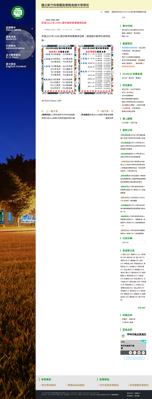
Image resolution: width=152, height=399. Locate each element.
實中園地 (137, 33)
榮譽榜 (57, 20)
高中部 (124, 78)
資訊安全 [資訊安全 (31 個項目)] (135, 291)
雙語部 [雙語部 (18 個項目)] (133, 297)
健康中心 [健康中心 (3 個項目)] (135, 254)
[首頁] (101, 12)
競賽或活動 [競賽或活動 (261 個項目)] (127, 288)
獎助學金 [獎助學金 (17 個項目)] (130, 284)
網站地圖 (137, 396)
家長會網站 (136, 108)
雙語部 (138, 78)
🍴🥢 (139, 63)
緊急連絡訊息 (115, 394)
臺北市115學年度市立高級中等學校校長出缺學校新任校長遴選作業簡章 (132, 145)
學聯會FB (137, 393)
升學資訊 (125, 54)
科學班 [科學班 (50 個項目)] (140, 284)
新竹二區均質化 (128, 92)
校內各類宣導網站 (109, 385)
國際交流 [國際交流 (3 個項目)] (125, 260)
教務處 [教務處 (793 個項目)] (139, 269)
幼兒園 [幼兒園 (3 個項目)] (133, 266)
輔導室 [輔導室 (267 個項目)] (128, 294)
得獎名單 (48, 20)
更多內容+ (142, 307)
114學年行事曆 (127, 322)
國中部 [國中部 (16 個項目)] (131, 257)
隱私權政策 (130, 396)
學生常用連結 (49, 385)
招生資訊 (142, 47)
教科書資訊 (136, 51)
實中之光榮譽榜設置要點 (131, 57)
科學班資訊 (126, 51)
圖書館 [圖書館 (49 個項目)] (135, 260)
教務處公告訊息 (50, 30)
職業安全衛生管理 (128, 111)
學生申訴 (125, 89)
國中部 (131, 78)
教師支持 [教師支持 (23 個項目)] (136, 272)
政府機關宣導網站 (139, 385)
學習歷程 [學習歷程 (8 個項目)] (138, 263)
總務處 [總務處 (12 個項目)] (125, 291)
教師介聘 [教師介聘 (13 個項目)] (126, 272)
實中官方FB (130, 393)
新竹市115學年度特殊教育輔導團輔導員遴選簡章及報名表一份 (132, 208)
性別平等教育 (135, 89)
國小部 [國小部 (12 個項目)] (140, 257)
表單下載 (134, 122)
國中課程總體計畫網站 (130, 98)
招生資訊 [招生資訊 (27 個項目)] (129, 269)
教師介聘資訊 (127, 63)
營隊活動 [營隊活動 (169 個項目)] (134, 281)
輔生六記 (125, 36)
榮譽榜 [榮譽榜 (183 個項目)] (128, 278)
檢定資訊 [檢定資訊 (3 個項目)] (138, 278)
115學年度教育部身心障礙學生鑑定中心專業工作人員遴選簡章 (132, 189)
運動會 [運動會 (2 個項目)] (137, 294)
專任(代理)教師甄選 (129, 60)
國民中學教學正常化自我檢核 (133, 102)
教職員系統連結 (76, 385)
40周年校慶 (141, 105)
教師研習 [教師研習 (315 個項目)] (132, 275)
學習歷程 (141, 60)
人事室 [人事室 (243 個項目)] (125, 254)
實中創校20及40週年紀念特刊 (133, 30)
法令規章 (125, 122)
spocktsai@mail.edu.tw (103, 394)
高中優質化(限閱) (128, 105)
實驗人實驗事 (127, 33)
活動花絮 (132, 319)
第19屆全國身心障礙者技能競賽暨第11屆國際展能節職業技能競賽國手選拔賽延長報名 (133, 178)
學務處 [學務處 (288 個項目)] (128, 263)
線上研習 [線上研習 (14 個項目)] (139, 288)
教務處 (53, 20)
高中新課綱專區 (128, 95)
